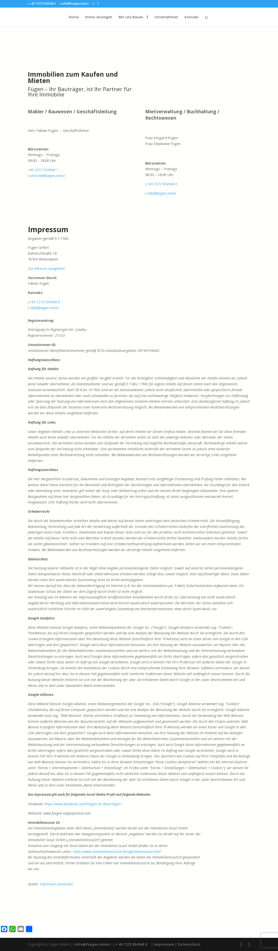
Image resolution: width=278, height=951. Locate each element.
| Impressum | (164, 944)
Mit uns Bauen (131, 17)
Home (74, 17)
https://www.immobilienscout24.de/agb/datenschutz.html (117, 851)
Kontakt (192, 17)
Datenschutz (189, 944)
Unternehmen (166, 17)
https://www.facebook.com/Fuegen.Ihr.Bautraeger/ (83, 804)
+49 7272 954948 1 (43, 169)
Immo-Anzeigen (98, 17)
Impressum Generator (56, 884)
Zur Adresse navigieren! (46, 268)
